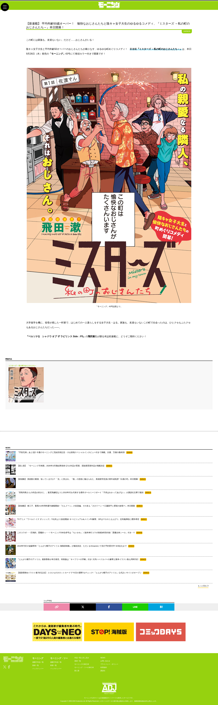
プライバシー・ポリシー (109, 664)
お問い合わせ (105, 661)
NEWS (102, 658)
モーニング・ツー (59, 658)
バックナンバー (38, 668)
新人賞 (76, 670)
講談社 (102, 670)
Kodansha (79, 701)
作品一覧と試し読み (81, 658)
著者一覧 (35, 665)
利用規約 (103, 667)
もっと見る (203, 586)
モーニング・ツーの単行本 (84, 667)
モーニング (37, 658)
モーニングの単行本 (81, 664)
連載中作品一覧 (38, 662)
